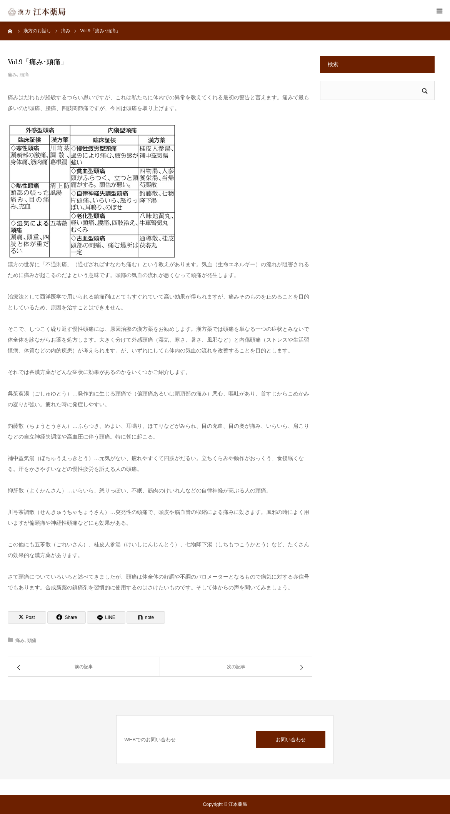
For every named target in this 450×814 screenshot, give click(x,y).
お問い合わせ (291, 739)
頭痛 (24, 74)
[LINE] (106, 617)
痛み (12, 74)
